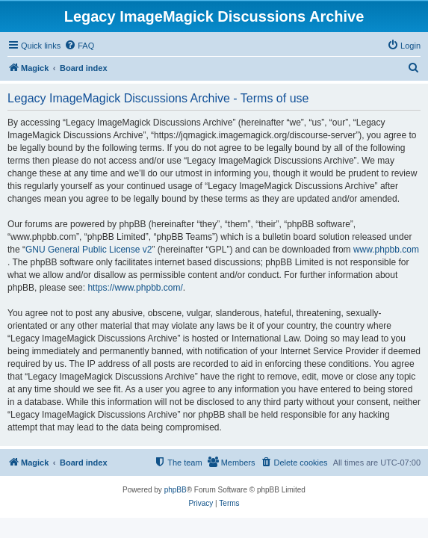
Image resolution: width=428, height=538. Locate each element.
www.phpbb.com (386, 249)
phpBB (175, 490)
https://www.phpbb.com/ (134, 287)
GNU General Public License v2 (88, 249)
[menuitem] (79, 46)
